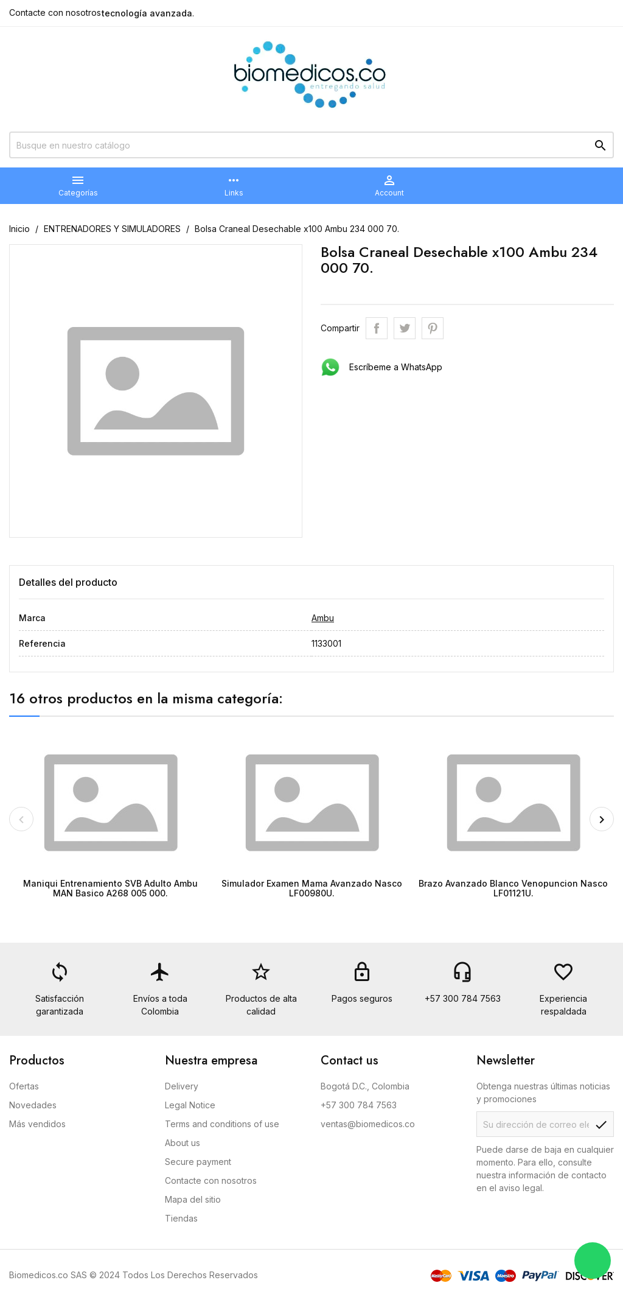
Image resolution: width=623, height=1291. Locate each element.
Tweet (404, 328)
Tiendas (181, 1218)
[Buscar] (311, 145)
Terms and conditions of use (222, 1124)
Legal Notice (190, 1105)
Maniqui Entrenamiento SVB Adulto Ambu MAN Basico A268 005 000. (110, 888)
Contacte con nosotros (55, 12)
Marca (32, 618)
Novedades (33, 1105)
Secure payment (198, 1161)
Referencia (42, 643)
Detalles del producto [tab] (68, 582)
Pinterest (432, 328)
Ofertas (24, 1086)
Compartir (376, 328)
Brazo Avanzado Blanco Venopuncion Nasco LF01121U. (513, 888)
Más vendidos (37, 1124)
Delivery (181, 1086)
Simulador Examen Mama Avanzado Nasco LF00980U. (311, 888)
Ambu (323, 618)
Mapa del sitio (193, 1199)
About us (182, 1143)
